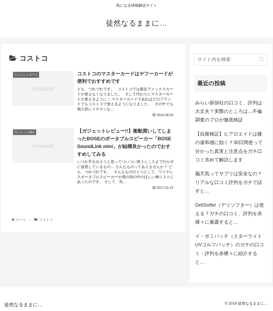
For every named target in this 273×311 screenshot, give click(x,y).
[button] (261, 59)
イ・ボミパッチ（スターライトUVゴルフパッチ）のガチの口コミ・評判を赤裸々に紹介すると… (229, 249)
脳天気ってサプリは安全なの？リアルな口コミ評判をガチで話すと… (228, 182)
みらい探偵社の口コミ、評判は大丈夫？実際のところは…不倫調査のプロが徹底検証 (228, 111)
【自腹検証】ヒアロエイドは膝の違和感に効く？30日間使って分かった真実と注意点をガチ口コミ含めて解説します (229, 146)
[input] (230, 60)
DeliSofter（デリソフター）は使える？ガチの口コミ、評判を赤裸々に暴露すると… (229, 213)
